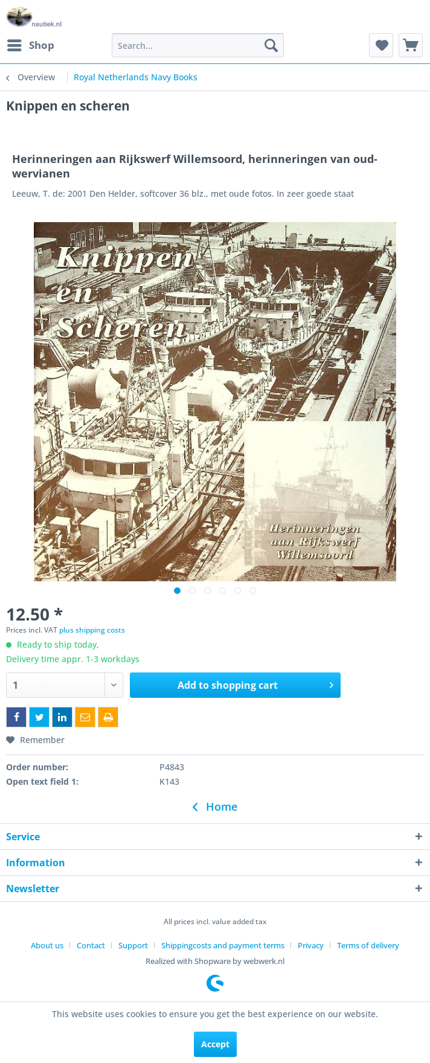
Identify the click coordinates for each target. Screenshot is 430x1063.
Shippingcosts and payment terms (222, 945)
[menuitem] (30, 45)
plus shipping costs (92, 630)
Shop (30, 44)
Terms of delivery (368, 945)
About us (47, 945)
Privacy (311, 945)
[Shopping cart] (411, 45)
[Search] (271, 45)
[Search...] (198, 45)
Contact (91, 945)
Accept (215, 1044)
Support (133, 945)
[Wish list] (381, 45)
